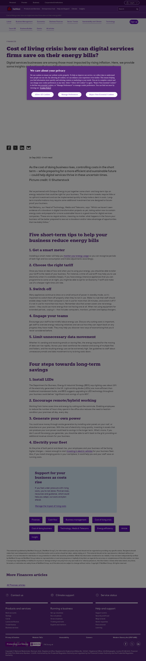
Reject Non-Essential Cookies (101, 94)
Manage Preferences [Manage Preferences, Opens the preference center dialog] (69, 94)
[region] (74, 83)
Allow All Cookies (42, 94)
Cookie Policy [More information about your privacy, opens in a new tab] (45, 88)
